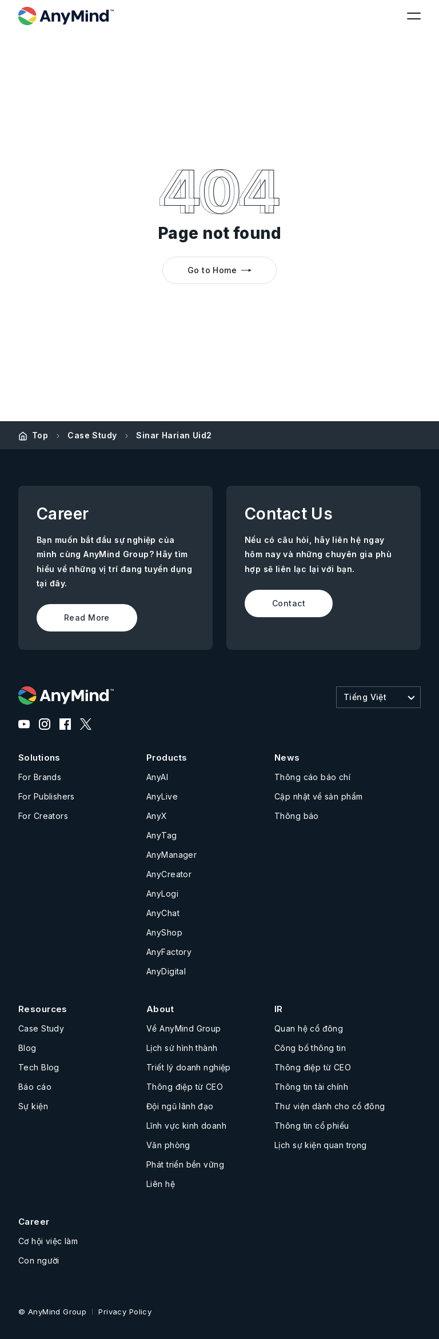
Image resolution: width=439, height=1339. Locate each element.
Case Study (92, 435)
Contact (288, 603)
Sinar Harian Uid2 (173, 435)
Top (40, 435)
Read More (87, 617)
